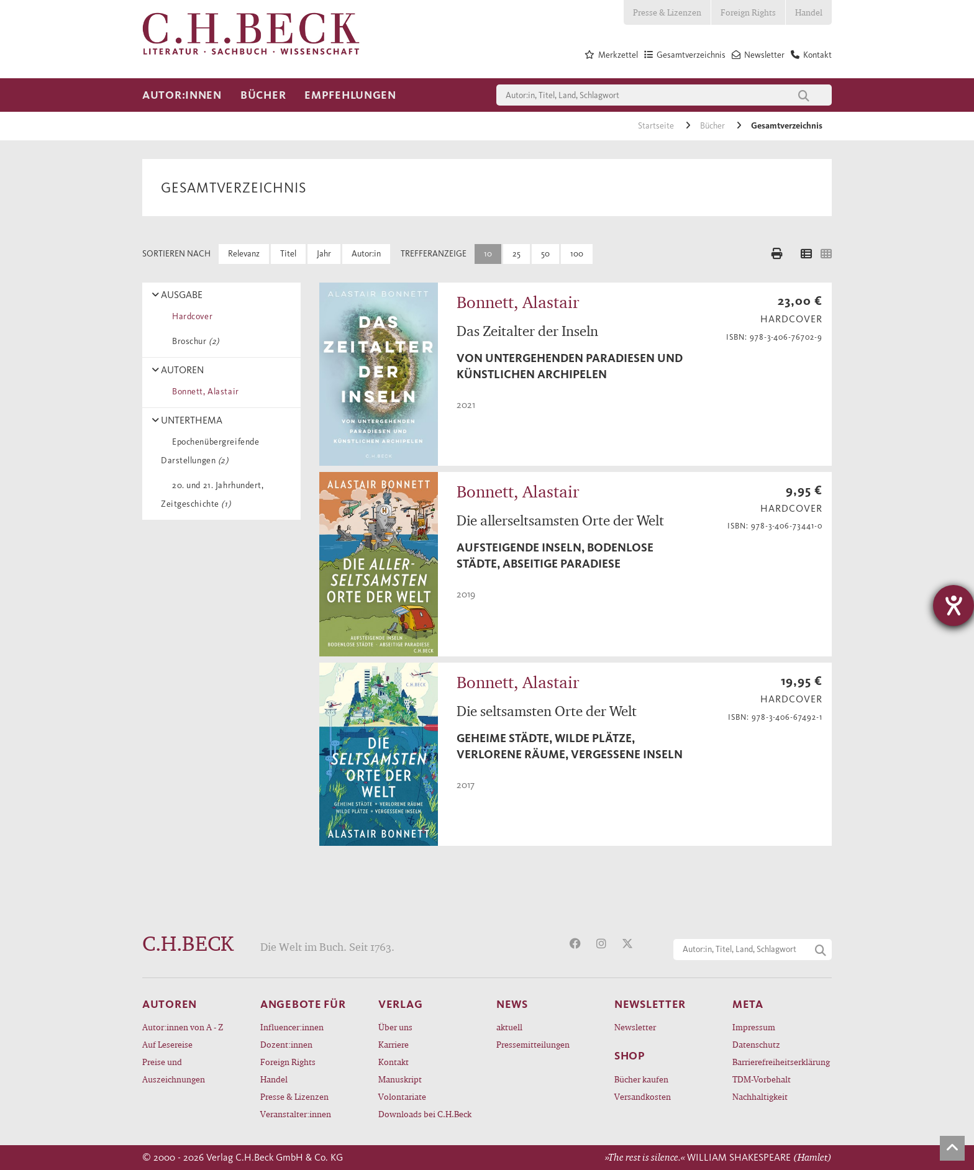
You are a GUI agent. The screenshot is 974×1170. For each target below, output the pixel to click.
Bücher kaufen (641, 1079)
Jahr (324, 253)
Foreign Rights (748, 12)
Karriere (393, 1044)
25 (516, 253)
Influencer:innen (292, 1027)
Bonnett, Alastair (203, 391)
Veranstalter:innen (295, 1114)
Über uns (395, 1027)
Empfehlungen (350, 95)
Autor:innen (182, 95)
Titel (288, 253)
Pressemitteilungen (533, 1044)
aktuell (509, 1027)
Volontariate (402, 1096)
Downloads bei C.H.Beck (424, 1114)
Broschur (193, 341)
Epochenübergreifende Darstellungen (210, 451)
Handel (808, 12)
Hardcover (190, 316)
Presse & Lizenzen (667, 12)
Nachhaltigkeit (760, 1096)
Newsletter (635, 1027)
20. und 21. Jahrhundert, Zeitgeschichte (212, 494)
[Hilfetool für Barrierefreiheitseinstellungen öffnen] (953, 605)
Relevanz (244, 253)
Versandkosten (642, 1096)
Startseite (657, 125)
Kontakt (393, 1061)
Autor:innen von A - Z (182, 1027)
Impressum (753, 1027)
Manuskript (400, 1079)
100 (576, 253)
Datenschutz (756, 1044)
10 (488, 253)
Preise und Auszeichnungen (173, 1070)
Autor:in (366, 253)
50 (545, 253)
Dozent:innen (286, 1044)
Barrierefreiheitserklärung (781, 1061)
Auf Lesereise (167, 1044)
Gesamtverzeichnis (786, 125)
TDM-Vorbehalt (761, 1079)
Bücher (263, 95)
